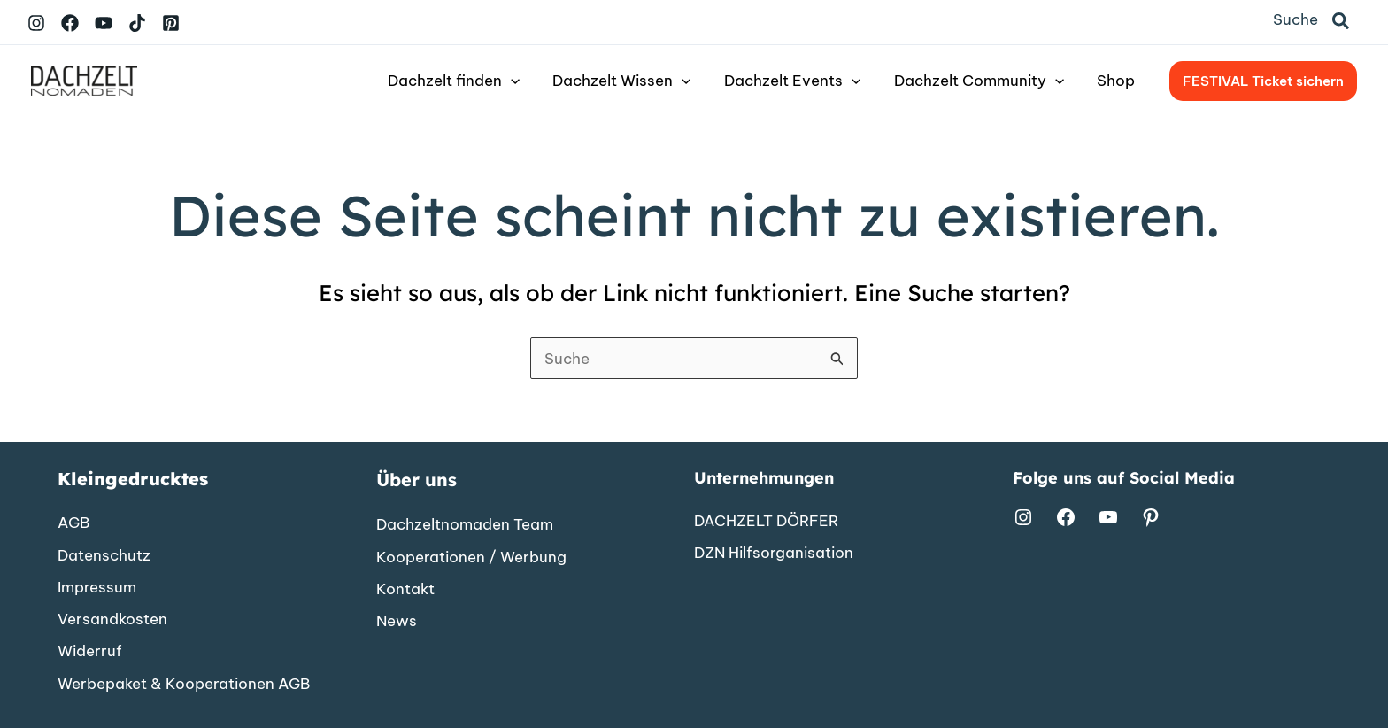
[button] (1341, 22)
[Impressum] (97, 586)
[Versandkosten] (112, 618)
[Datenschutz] (104, 553)
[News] (396, 620)
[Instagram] (36, 23)
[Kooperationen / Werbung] (471, 555)
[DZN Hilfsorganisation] (773, 552)
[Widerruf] (90, 651)
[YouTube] (103, 23)
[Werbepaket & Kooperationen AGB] (184, 683)
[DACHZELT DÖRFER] (766, 519)
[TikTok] (137, 23)
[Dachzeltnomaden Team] (464, 523)
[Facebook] (70, 23)
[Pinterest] (171, 23)
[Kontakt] (405, 588)
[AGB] (73, 521)
